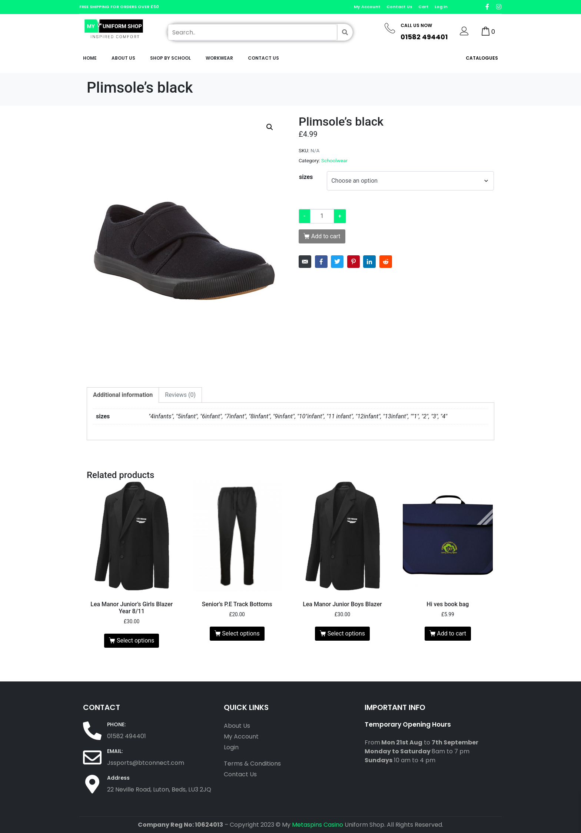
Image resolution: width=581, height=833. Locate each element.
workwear (219, 58)
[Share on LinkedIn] (369, 261)
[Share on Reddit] (385, 261)
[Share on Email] (305, 261)
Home (90, 58)
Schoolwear (334, 160)
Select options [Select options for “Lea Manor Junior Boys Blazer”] (346, 633)
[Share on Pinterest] (353, 261)
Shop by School (170, 58)
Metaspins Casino (317, 824)
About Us (123, 58)
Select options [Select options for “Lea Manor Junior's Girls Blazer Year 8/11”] (135, 640)
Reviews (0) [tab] (180, 394)
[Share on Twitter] (337, 261)
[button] (269, 127)
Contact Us (263, 58)
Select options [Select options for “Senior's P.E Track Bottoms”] (240, 633)
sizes (306, 176)
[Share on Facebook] (321, 261)
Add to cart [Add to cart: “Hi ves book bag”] (451, 633)
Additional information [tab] (123, 394)
